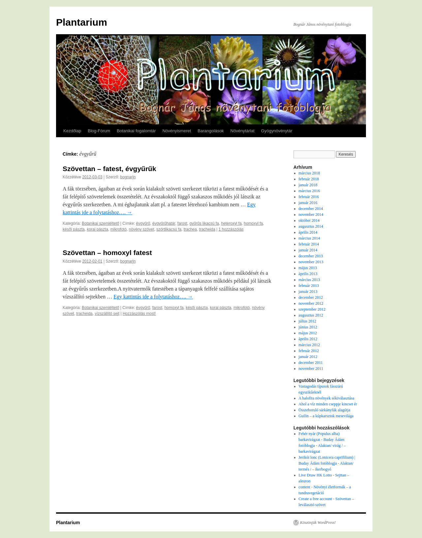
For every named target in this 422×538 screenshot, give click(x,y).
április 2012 (308, 339)
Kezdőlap (72, 130)
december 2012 (311, 297)
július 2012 (307, 321)
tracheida (207, 229)
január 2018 (308, 185)
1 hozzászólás (231, 229)
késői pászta (74, 229)
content (304, 487)
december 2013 (311, 256)
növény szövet (141, 229)
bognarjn (128, 177)
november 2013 (311, 262)
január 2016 (308, 202)
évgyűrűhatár (163, 223)
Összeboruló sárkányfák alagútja (324, 410)
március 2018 (309, 173)
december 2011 (311, 362)
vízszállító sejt (107, 313)
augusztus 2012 (311, 315)
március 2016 (309, 191)
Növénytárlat (242, 130)
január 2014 (308, 250)
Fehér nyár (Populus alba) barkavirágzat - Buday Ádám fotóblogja (322, 439)
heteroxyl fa (231, 223)
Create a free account (315, 499)
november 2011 (311, 368)
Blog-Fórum (99, 130)
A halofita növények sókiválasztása (326, 398)
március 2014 (309, 238)
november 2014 (311, 214)
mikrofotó (118, 229)
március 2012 (309, 345)
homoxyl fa (253, 223)
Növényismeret (177, 130)
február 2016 (309, 196)
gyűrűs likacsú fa (204, 223)
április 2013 (308, 273)
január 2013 (308, 291)
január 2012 (308, 356)
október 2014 (309, 220)
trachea (190, 229)
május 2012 (308, 333)
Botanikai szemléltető (100, 223)
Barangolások (210, 130)
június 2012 (308, 327)
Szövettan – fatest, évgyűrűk (109, 168)
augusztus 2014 (311, 226)
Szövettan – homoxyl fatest (107, 252)
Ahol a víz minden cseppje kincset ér (328, 404)
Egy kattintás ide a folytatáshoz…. (153, 296)
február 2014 (309, 244)
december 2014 (311, 208)
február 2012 (309, 350)
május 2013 (308, 268)
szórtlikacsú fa (168, 229)
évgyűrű (143, 223)
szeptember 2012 (312, 309)
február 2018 (309, 179)
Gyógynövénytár (276, 130)
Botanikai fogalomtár (136, 130)
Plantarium (81, 22)
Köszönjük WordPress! (318, 522)
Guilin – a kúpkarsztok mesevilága (326, 416)
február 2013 (309, 285)
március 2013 (309, 279)
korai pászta (97, 229)
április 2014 (308, 232)
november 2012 (311, 303)
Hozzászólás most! (139, 313)
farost (182, 223)
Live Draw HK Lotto (315, 475)
